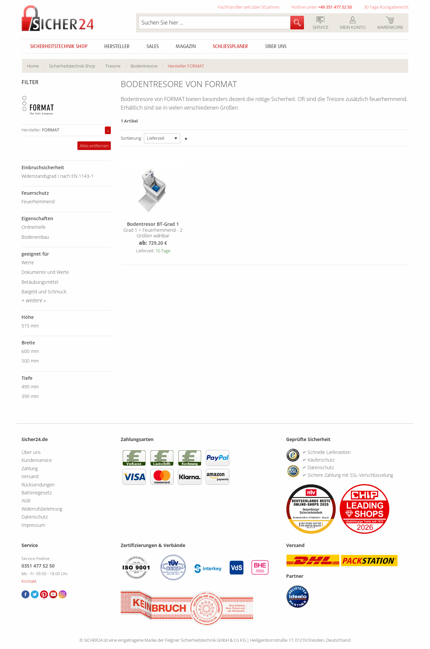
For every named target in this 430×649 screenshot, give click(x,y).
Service (320, 23)
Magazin (186, 46)
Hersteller (117, 46)
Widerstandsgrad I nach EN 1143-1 (58, 176)
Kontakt (29, 581)
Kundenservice (37, 460)
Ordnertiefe (34, 227)
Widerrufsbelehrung (42, 509)
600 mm (30, 351)
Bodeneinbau (35, 237)
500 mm (30, 361)
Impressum (33, 525)
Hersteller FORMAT (186, 66)
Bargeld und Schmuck (44, 291)
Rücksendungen (38, 484)
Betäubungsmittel (40, 282)
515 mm (30, 326)
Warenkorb (389, 23)
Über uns (275, 46)
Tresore (113, 66)
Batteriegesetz (37, 492)
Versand (30, 476)
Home (33, 66)
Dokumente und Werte (45, 272)
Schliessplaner (230, 46)
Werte (28, 262)
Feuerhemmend (38, 201)
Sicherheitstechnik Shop (58, 46)
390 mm (30, 396)
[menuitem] (38, 66)
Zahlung (30, 468)
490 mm (30, 386)
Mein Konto (352, 23)
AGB (26, 500)
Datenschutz (35, 517)
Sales (153, 46)
